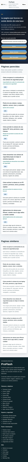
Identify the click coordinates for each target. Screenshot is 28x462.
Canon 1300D (6, 391)
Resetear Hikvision (7, 419)
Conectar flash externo (9, 431)
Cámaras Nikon (7, 397)
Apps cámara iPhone (8, 409)
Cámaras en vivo (7, 421)
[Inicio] (10, 4)
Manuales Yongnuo (8, 437)
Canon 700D (6, 393)
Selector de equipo (7, 448)
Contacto (5, 450)
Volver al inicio (14, 52)
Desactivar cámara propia (9, 415)
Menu (24, 4)
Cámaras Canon (7, 389)
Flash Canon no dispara (9, 433)
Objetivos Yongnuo (7, 407)
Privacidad (5, 454)
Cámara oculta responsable (10, 423)
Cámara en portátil (7, 401)
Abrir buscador (14, 57)
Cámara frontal (6, 399)
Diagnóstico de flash (8, 441)
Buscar (14, 46)
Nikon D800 (6, 405)
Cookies (5, 456)
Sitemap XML (6, 458)
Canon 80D (6, 395)
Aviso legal (5, 452)
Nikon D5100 (6, 403)
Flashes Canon (7, 430)
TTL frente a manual (8, 435)
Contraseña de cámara (9, 417)
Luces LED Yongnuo (8, 439)
